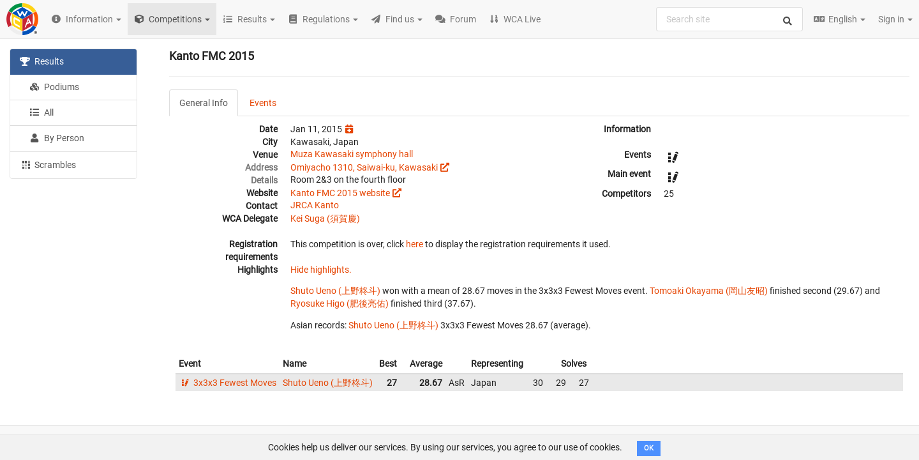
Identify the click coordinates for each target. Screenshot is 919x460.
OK (649, 448)
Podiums (54, 87)
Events (263, 103)
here (414, 244)
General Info (203, 103)
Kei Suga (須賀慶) (325, 218)
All (41, 112)
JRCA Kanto (314, 205)
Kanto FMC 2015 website (340, 193)
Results (42, 61)
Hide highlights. (321, 269)
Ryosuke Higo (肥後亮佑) (339, 303)
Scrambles (48, 164)
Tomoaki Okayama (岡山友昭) (709, 291)
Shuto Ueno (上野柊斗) (335, 291)
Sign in (895, 19)
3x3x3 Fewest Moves (227, 383)
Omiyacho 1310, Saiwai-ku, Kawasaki (364, 167)
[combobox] (729, 19)
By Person (56, 138)
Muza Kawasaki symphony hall (351, 154)
